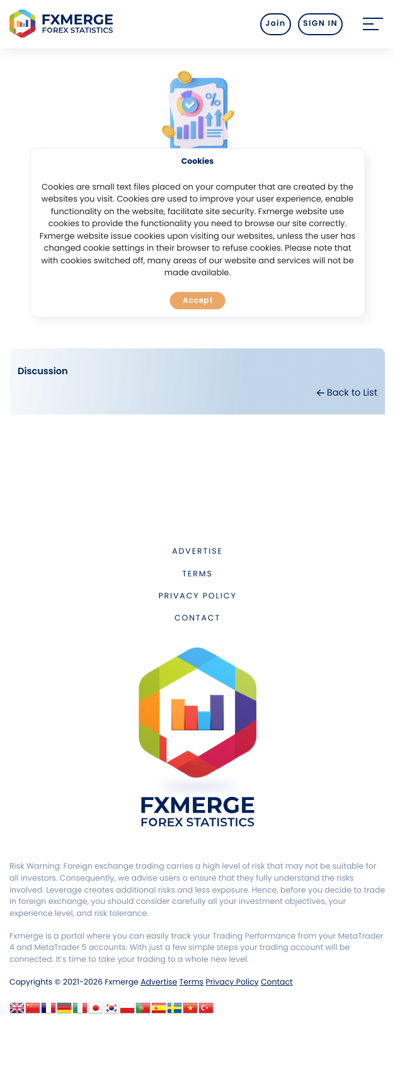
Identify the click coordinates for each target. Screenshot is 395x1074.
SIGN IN (320, 23)
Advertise (197, 551)
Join (275, 23)
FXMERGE (63, 23)
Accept (198, 300)
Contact (197, 618)
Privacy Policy (197, 596)
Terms (197, 574)
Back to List (346, 393)
